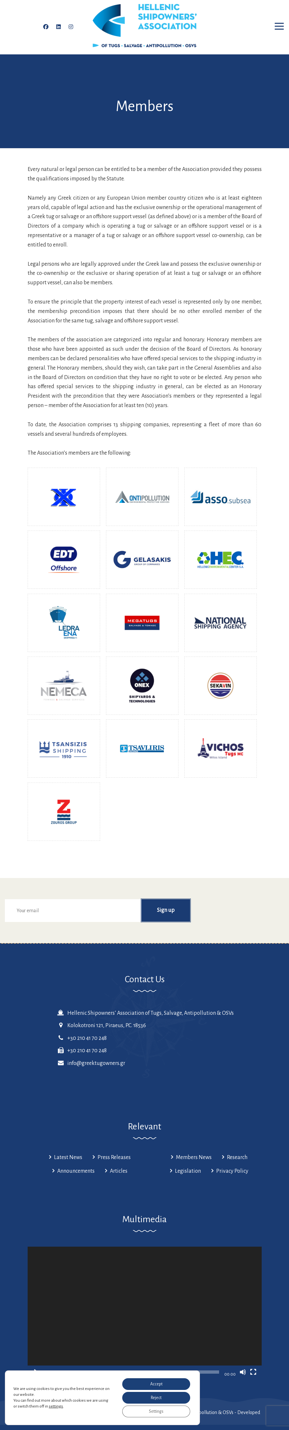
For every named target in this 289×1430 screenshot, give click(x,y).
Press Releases (114, 1157)
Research (237, 1157)
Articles (118, 1171)
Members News (194, 1157)
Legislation (188, 1171)
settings (56, 1406)
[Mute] (243, 1372)
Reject (156, 1397)
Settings (156, 1411)
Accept (156, 1384)
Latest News (68, 1157)
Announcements (76, 1171)
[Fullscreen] (253, 1372)
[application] (145, 1313)
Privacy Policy (232, 1171)
